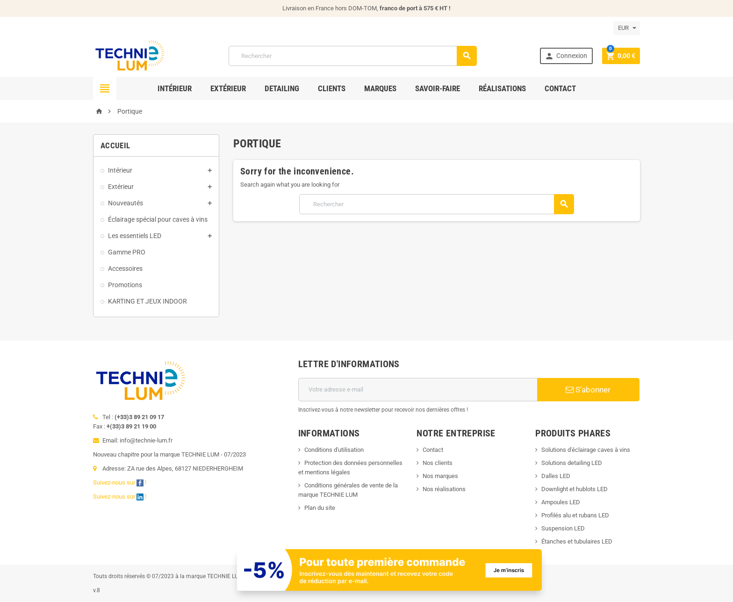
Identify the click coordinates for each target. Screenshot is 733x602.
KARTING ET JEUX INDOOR (147, 301)
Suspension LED (563, 528)
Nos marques (440, 475)
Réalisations (502, 88)
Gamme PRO (126, 252)
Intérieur (175, 88)
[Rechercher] (353, 56)
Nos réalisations (444, 489)
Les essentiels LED (134, 235)
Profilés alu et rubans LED (575, 515)
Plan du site (319, 507)
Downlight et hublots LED (574, 489)
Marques (380, 88)
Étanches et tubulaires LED (576, 541)
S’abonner (588, 389)
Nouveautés (125, 203)
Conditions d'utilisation (334, 449)
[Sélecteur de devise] (626, 28)
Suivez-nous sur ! (120, 482)
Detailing (282, 88)
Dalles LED (555, 475)
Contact (560, 88)
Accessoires (125, 268)
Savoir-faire (437, 88)
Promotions (125, 285)
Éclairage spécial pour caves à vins (158, 219)
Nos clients (438, 462)
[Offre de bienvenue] (389, 569)
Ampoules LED (560, 502)
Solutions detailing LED (571, 462)
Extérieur (228, 88)
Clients (331, 88)
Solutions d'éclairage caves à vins (585, 449)
